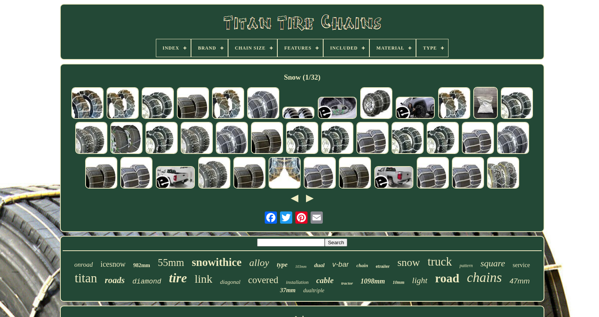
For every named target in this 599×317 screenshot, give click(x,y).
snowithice (217, 262)
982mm (141, 265)
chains (484, 277)
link (203, 278)
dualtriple (313, 290)
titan (86, 278)
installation (297, 282)
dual (319, 265)
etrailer (383, 266)
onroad (83, 264)
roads (115, 280)
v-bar (340, 264)
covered (263, 280)
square (493, 263)
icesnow (113, 264)
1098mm (373, 281)
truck (439, 261)
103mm (300, 266)
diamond (147, 281)
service (521, 265)
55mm (171, 262)
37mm (288, 290)
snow (408, 262)
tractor (347, 283)
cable (324, 280)
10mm (399, 282)
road (447, 278)
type (282, 264)
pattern (466, 265)
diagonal (230, 282)
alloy (259, 262)
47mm (520, 281)
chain (362, 265)
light (419, 280)
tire (178, 278)
